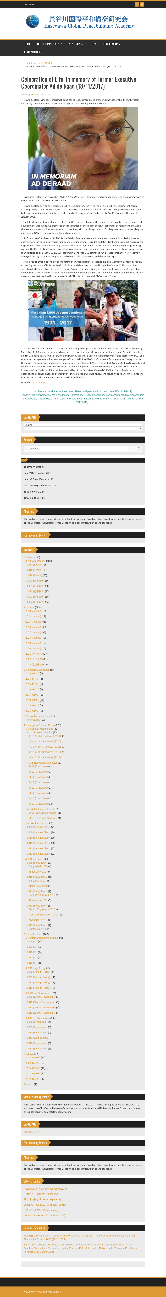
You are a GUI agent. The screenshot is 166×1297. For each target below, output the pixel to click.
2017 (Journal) (45, 63)
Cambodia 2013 (37, 929)
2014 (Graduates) (38, 793)
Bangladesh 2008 (38, 866)
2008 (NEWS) (32, 1057)
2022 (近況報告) (34, 659)
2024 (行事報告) (35, 602)
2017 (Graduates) (38, 803)
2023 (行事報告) (35, 596)
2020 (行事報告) (35, 580)
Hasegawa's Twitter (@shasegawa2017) (45, 1188)
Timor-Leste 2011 (38, 900)
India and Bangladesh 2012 (43, 914)
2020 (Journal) (33, 648)
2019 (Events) (34, 575)
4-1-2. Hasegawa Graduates (42, 762)
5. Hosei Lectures (33, 934)
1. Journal (29, 607)
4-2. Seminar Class (35, 823)
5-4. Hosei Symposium (37, 1018)
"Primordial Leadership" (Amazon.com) (44, 1215)
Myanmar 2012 (37, 920)
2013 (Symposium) (37, 1048)
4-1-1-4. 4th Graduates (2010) (45, 741)
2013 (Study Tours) (37, 925)
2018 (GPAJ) (32, 700)
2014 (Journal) (33, 616)
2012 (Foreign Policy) (38, 987)
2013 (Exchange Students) (43, 818)
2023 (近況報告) (34, 664)
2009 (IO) (32, 946)
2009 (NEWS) (32, 1062)
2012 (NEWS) (32, 1079)
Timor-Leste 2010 (38, 886)
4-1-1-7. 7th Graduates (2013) (45, 757)
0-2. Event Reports (35, 561)
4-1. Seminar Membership (39, 728)
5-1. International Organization (41, 938)
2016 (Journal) (33, 627)
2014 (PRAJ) (32, 678)
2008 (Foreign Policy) (38, 971)
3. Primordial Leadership (37, 716)
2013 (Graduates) (38, 787)
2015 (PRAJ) (32, 684)
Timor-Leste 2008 (38, 871)
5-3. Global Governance (38, 993)
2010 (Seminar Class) (38, 837)
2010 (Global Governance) (41, 1002)
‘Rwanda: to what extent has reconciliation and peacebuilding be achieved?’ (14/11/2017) (83, 391)
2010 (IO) (32, 952)
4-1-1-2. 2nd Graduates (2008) (45, 736)
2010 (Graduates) (38, 771)
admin (33, 94)
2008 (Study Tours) (37, 862)
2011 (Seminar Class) (38, 843)
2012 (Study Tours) (37, 905)
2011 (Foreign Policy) (38, 982)
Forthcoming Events (49, 44)
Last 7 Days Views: (35, 473)
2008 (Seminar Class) (38, 827)
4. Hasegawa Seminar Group (39, 725)
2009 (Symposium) (37, 1027)
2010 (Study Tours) (37, 877)
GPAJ (94, 44)
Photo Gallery (32, 719)
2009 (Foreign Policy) (38, 977)
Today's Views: (32, 466)
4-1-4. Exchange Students (41, 809)
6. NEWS (29, 1054)
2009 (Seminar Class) (38, 832)
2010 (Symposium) (37, 1032)
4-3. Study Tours (34, 859)
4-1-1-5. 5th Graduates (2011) (45, 746)
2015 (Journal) (33, 621)
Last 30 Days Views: (35, 479)
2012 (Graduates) (38, 782)
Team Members (33, 52)
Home (28, 63)
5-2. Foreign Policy (35, 968)
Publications (111, 44)
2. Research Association (36, 669)
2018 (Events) (34, 570)
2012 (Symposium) (37, 1043)
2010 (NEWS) (32, 1068)
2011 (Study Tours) (37, 891)
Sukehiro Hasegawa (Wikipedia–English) (45, 1204)
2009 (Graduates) (38, 766)
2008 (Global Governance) (41, 996)
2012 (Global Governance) (41, 1012)
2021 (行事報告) (35, 586)
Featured (28, 1084)
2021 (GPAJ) (32, 710)
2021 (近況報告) (34, 653)
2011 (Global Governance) (41, 1007)
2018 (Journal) (33, 637)
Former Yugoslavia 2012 (42, 909)
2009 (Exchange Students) (43, 812)
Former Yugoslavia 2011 (42, 895)
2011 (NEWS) (32, 1073)
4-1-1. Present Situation (39, 732)
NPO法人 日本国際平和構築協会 (41, 1194)
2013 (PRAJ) (32, 673)
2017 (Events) (34, 564)
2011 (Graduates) (38, 777)
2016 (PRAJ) (32, 689)
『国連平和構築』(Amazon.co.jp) (41, 1210)
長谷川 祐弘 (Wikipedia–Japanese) (42, 1199)
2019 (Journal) (33, 643)
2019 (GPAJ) (32, 705)
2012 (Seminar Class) (38, 848)
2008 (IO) (32, 941)
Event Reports (77, 44)
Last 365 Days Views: (36, 485)
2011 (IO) (32, 957)
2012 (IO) (32, 963)
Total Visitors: (32, 498)
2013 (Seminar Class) (38, 853)
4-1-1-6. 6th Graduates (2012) (45, 752)
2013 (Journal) (33, 611)
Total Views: (31, 491)
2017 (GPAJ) (32, 694)
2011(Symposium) (37, 1037)
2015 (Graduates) (38, 798)
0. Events (29, 557)
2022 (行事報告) (35, 591)
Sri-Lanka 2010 (37, 880)
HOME (27, 44)
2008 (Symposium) (37, 1021)
